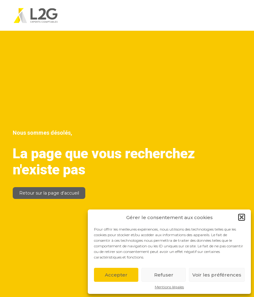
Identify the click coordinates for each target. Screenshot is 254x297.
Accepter (116, 275)
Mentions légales (169, 287)
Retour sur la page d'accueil (49, 193)
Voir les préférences (216, 275)
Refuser (163, 275)
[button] (241, 217)
